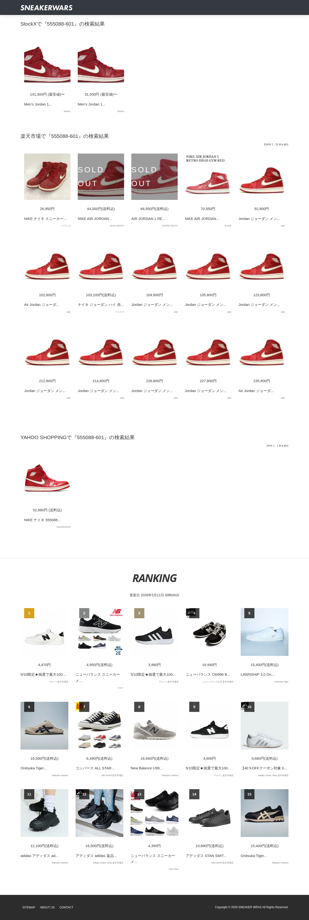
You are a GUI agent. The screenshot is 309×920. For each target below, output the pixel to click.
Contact (66, 907)
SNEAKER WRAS (250, 907)
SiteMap (28, 907)
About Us (47, 907)
